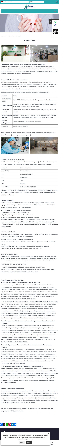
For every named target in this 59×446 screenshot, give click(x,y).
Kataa (21, 442)
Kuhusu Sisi (11, 36)
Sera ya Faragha (27, 439)
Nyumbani (3, 36)
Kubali (28, 442)
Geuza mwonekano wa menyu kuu (55, 11)
